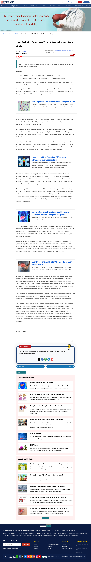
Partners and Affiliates (67, 548)
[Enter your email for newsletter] (12, 544)
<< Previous (20, 366)
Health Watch (16, 34)
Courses (36, 546)
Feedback (64, 551)
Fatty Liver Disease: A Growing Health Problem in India (47, 394)
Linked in (25, 556)
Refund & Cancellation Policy (81, 548)
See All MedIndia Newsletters (10, 548)
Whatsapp (45, 359)
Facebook (42, 359)
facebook (20, 556)
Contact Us (65, 541)
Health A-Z (33, 6)
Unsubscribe (79, 552)
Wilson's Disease (35, 433)
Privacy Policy (76, 556)
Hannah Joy (23, 51)
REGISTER (86, 2)
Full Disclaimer (74, 535)
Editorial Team (37, 551)
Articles (52, 6)
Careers (35, 544)
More (87, 6)
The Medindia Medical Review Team (63, 50)
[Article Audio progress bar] (47, 56)
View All (45, 518)
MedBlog (50, 548)
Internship (36, 548)
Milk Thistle (34, 445)
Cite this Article (21, 372)
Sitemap (50, 546)
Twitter (39, 359)
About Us (36, 541)
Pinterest (52, 359)
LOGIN (80, 2)
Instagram (37, 556)
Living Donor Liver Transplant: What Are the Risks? (46, 406)
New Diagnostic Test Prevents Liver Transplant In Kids (53, 102)
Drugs (60, 6)
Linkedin (48, 359)
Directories (69, 6)
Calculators (43, 6)
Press (49, 551)
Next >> (71, 366)
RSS (31, 556)
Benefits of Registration (53, 544)
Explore (4, 6)
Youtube (34, 556)
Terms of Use (82, 556)
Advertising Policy (66, 546)
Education (79, 6)
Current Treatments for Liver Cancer (41, 383)
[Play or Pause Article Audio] (18, 56)
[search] (43, 526)
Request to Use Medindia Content (82, 544)
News (24, 6)
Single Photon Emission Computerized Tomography (46, 420)
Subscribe (26, 544)
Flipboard (39, 556)
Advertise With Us (66, 544)
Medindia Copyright (68, 556)
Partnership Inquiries (81, 541)
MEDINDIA (7, 2)
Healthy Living (14, 6)
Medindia (5, 34)
